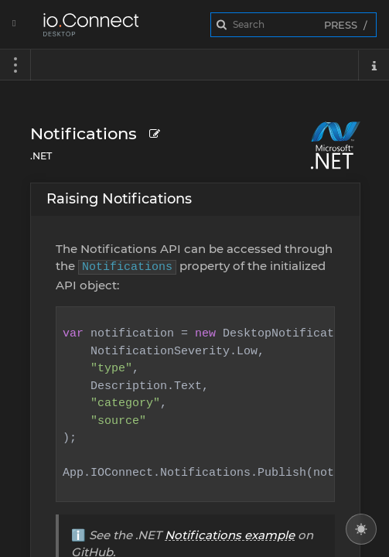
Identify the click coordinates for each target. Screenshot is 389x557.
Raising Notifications (119, 198)
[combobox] (293, 24)
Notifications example (230, 535)
